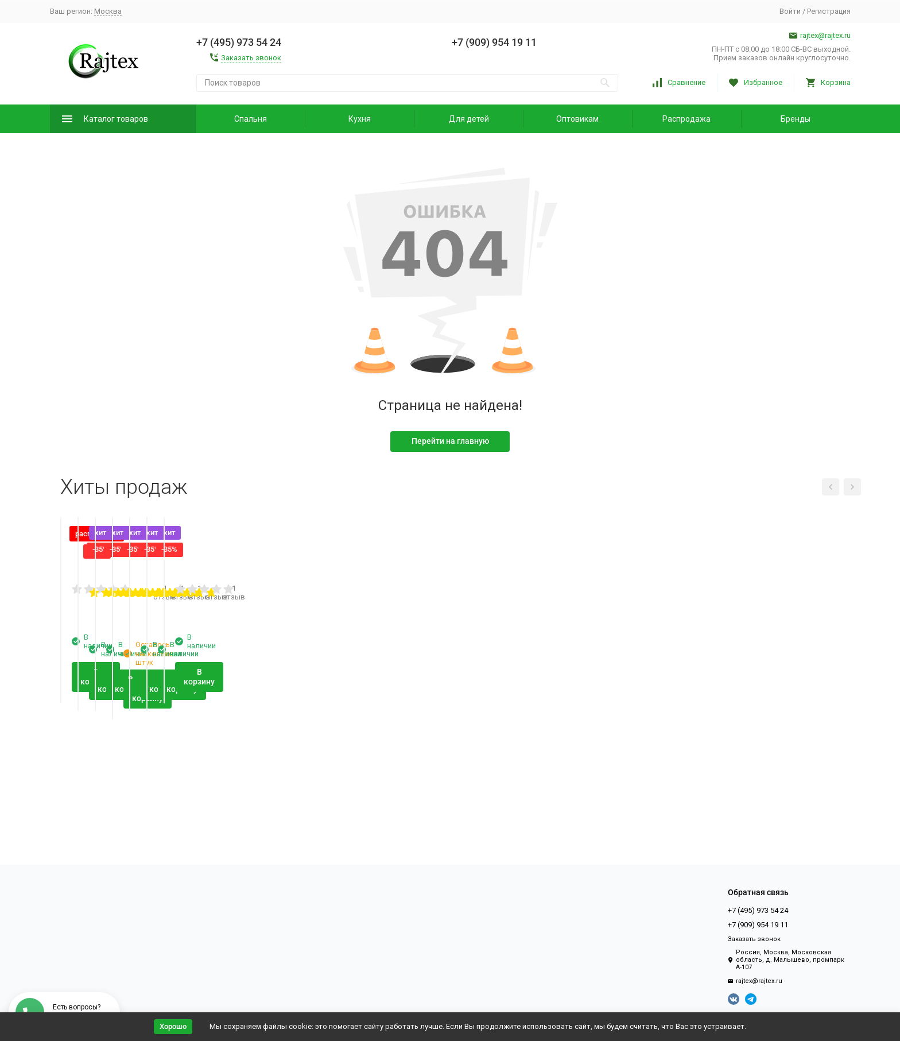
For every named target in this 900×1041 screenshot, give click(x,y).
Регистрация (829, 11)
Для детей (469, 118)
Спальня (250, 118)
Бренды (795, 118)
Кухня (359, 118)
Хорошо (173, 1026)
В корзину (134, 807)
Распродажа (686, 118)
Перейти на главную (450, 441)
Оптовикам (577, 118)
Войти (790, 11)
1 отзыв (314, 734)
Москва (108, 11)
